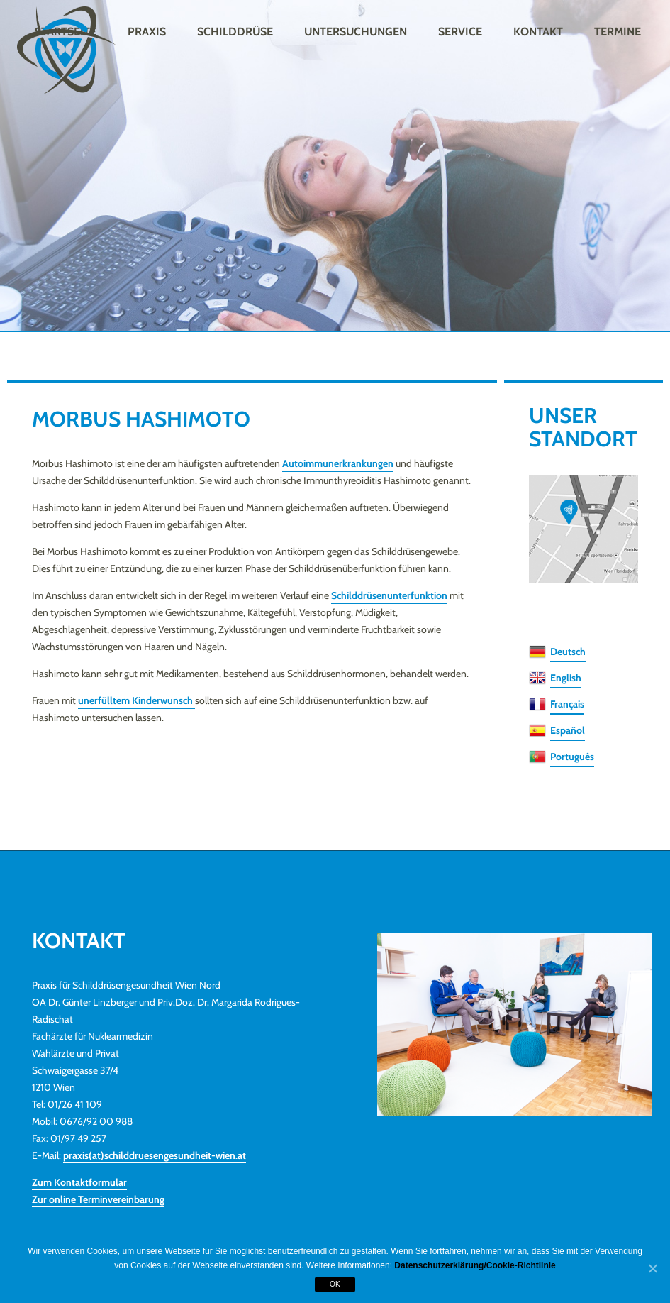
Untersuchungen (355, 31)
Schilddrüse (235, 31)
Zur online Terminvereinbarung (98, 1199)
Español (567, 730)
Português (572, 756)
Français (567, 704)
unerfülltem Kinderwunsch (136, 700)
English (565, 677)
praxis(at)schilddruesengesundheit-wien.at (154, 1155)
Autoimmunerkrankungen (337, 463)
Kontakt (538, 31)
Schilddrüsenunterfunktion (389, 595)
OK (335, 1284)
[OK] (652, 1269)
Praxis (147, 31)
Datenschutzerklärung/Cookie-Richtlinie (474, 1265)
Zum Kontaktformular (79, 1182)
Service (460, 31)
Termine (617, 31)
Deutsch (568, 651)
